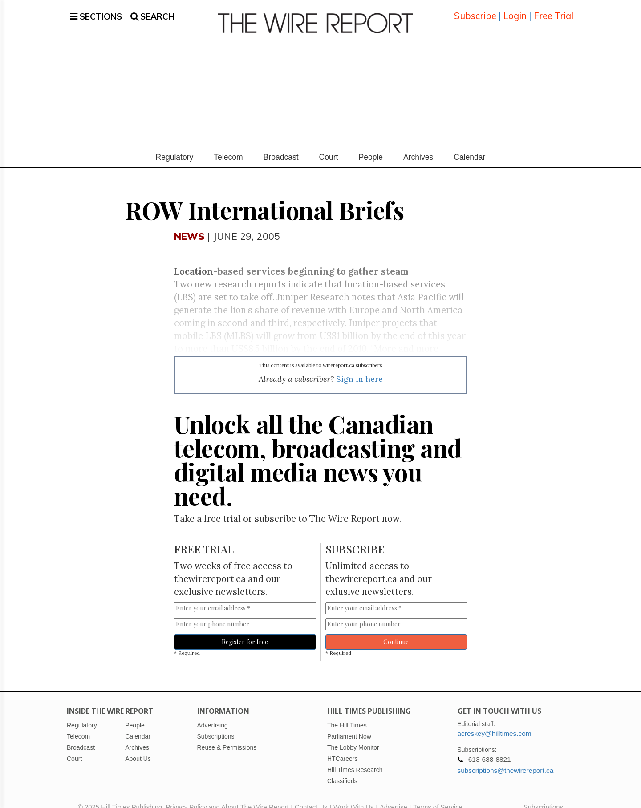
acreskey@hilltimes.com (494, 723)
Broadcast (281, 147)
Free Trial (553, 10)
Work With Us (353, 796)
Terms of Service (437, 796)
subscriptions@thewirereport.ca (506, 760)
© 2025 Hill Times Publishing (122, 796)
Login (515, 10)
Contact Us (311, 796)
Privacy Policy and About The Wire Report (227, 796)
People (370, 147)
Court (328, 147)
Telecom (228, 147)
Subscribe (475, 10)
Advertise (393, 796)
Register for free (245, 632)
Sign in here (359, 369)
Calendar (469, 147)
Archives (418, 147)
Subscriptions (543, 796)
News (189, 226)
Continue (396, 632)
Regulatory (175, 147)
